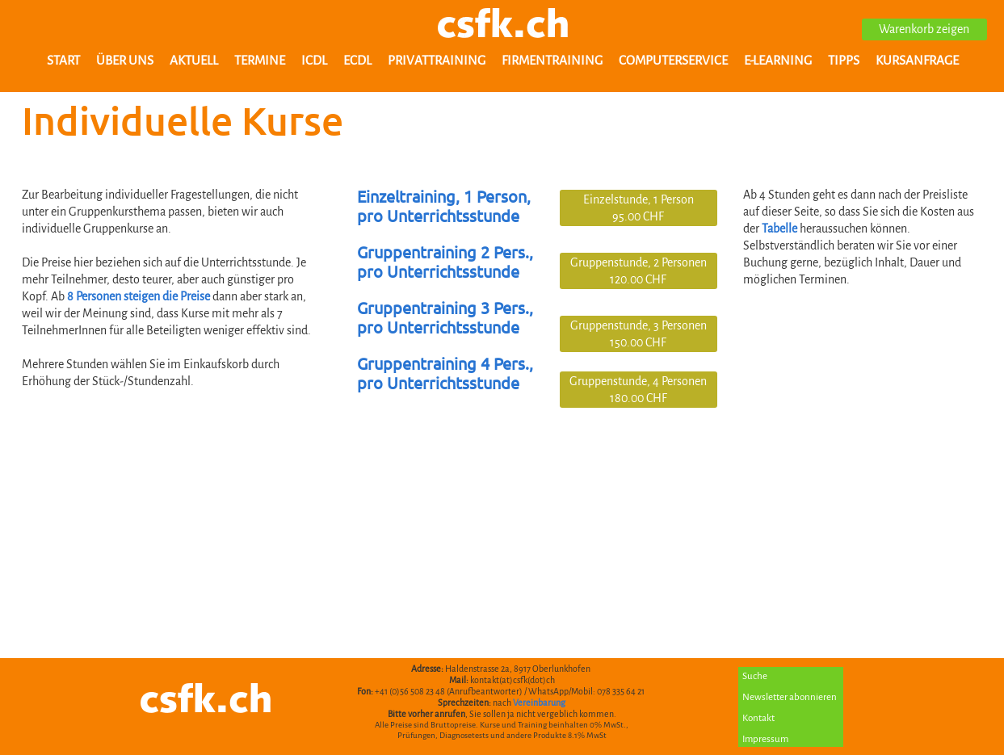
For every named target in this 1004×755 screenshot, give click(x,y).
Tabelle (781, 228)
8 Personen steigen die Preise (138, 296)
